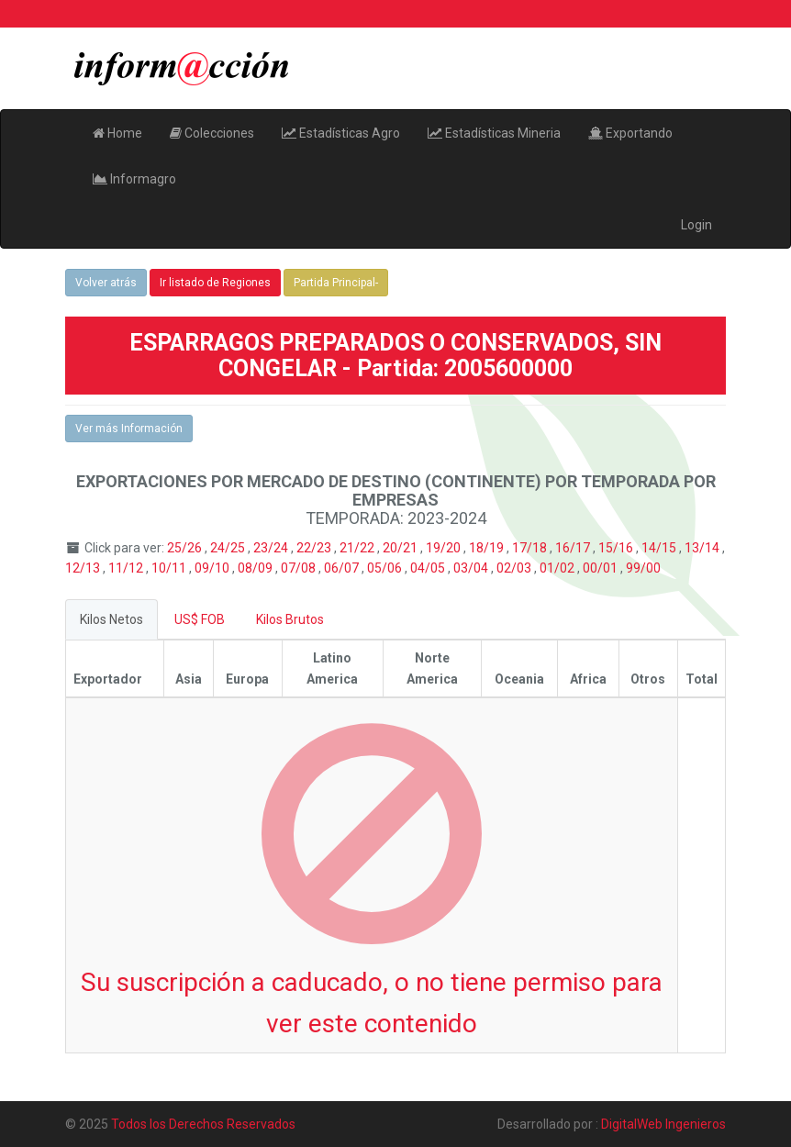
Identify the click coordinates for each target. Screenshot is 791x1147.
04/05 (429, 568)
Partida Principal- (336, 282)
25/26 (186, 547)
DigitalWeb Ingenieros (663, 1124)
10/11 (170, 568)
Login (696, 224)
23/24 (272, 547)
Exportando (630, 133)
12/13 (84, 568)
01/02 (558, 568)
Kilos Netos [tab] (111, 619)
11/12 (127, 568)
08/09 (256, 568)
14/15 (660, 547)
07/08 (299, 568)
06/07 (343, 568)
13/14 (703, 547)
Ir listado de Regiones (215, 282)
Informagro (134, 179)
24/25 (229, 547)
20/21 (401, 547)
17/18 (531, 547)
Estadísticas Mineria (494, 133)
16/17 (574, 547)
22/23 (315, 547)
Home (117, 133)
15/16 (617, 547)
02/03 (515, 568)
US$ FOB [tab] (199, 619)
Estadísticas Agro (341, 133)
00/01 (601, 568)
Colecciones (212, 133)
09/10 (213, 568)
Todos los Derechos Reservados (203, 1124)
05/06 (386, 568)
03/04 (472, 568)
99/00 (643, 568)
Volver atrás (106, 282)
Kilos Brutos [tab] (290, 619)
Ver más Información (129, 428)
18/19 (488, 547)
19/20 (444, 547)
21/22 (358, 547)
